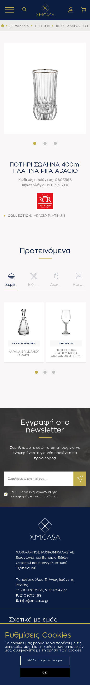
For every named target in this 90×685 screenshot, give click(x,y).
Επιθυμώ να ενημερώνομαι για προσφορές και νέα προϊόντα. (30, 494)
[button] (34, 143)
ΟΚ (45, 672)
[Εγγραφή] (38, 479)
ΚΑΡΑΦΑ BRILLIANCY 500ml (23, 353)
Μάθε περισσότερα (45, 660)
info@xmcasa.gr (34, 600)
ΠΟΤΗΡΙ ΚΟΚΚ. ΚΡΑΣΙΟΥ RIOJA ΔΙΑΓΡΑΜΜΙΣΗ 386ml (66, 353)
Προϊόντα (9, 10)
